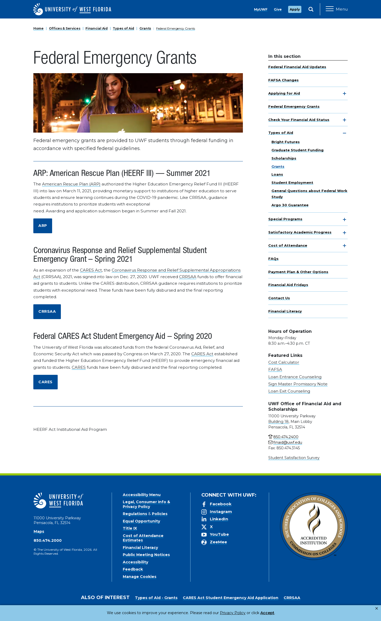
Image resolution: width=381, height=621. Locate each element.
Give (278, 9)
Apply (295, 9)
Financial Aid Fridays (288, 285)
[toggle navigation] (344, 93)
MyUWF (260, 9)
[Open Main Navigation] (337, 9)
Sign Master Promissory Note (298, 383)
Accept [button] (246, 612)
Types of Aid (123, 28)
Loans (277, 174)
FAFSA (275, 369)
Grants (145, 28)
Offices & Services (64, 28)
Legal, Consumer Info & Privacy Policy (146, 504)
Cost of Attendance (287, 245)
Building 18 (278, 421)
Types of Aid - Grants (156, 597)
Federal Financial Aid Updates (297, 67)
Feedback (133, 569)
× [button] (376, 608)
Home (38, 28)
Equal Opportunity (141, 521)
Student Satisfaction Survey (294, 457)
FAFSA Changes (283, 80)
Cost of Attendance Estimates (143, 538)
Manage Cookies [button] (275, 612)
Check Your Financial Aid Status (298, 120)
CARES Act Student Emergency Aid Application (230, 597)
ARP (42, 225)
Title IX (130, 528)
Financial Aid (96, 28)
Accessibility (135, 562)
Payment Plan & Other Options (298, 272)
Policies (159, 513)
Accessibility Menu (142, 494)
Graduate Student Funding (297, 150)
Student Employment (292, 182)
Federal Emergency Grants (175, 28)
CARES (79, 367)
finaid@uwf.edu (287, 442)
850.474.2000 (48, 540)
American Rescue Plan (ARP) (71, 183)
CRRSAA (187, 276)
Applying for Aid (284, 93)
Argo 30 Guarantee (290, 205)
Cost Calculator (283, 362)
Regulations (135, 513)
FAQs (273, 258)
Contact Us (279, 298)
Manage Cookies (139, 576)
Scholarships (283, 158)
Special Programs (285, 219)
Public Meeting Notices (146, 554)
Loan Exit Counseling (289, 391)
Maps (39, 531)
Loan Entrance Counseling (294, 376)
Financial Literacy (285, 311)
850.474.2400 (285, 437)
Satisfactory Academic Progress (300, 232)
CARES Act (91, 270)
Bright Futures (285, 142)
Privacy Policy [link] (215, 612)
